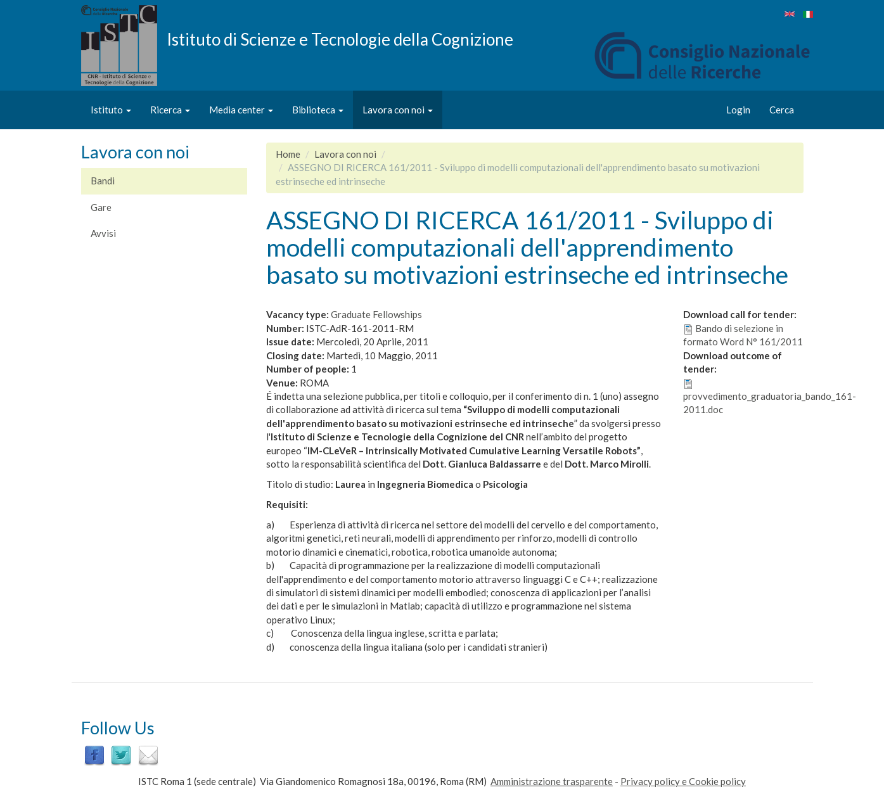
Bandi (103, 180)
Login (738, 109)
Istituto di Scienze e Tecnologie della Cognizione (340, 39)
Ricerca (170, 109)
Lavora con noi (397, 109)
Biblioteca (317, 109)
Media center (241, 109)
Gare (101, 207)
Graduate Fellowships (376, 314)
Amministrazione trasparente (551, 781)
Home (288, 154)
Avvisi (103, 233)
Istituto (111, 109)
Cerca (781, 109)
